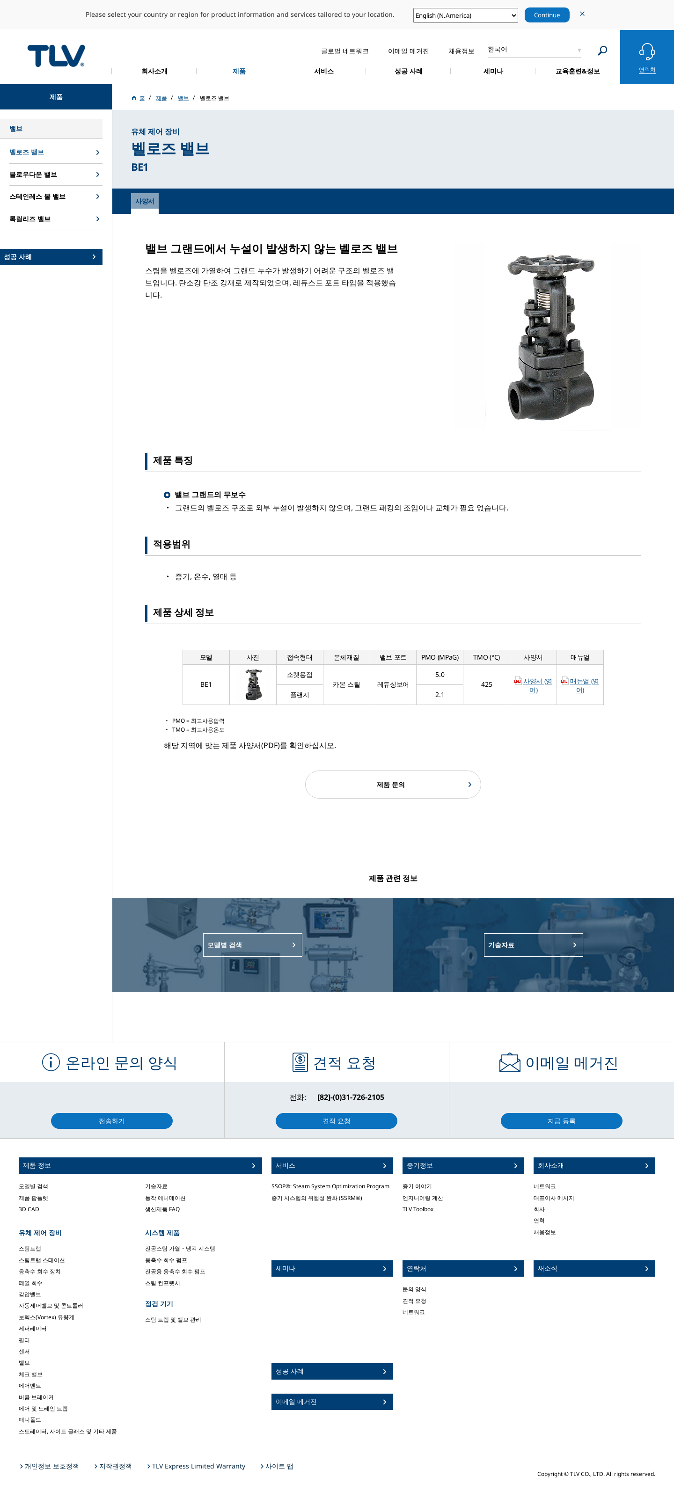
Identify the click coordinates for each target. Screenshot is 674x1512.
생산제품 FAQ (162, 1209)
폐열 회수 (31, 1283)
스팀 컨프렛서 (162, 1283)
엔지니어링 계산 (423, 1198)
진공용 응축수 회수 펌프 (175, 1271)
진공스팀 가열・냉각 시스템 (180, 1248)
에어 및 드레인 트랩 (43, 1408)
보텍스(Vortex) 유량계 (46, 1317)
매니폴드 (30, 1420)
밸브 (24, 1363)
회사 (539, 1209)
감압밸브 (30, 1294)
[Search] (602, 51)
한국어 (497, 48)
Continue (547, 15)
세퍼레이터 (33, 1328)
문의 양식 (414, 1289)
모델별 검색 (33, 1186)
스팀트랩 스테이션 (42, 1260)
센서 (24, 1351)
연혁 (539, 1220)
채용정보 (545, 1232)
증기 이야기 (417, 1186)
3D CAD (29, 1209)
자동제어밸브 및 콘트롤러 (51, 1305)
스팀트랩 (30, 1248)
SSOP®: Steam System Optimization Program (330, 1186)
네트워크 (414, 1312)
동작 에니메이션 (165, 1198)
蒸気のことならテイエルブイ (56, 55)
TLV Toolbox (418, 1209)
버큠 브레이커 (36, 1397)
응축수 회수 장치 (40, 1271)
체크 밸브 (31, 1374)
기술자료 (156, 1186)
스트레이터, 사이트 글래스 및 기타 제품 (68, 1431)
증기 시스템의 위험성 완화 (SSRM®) (316, 1198)
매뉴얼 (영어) (584, 685)
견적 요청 (414, 1301)
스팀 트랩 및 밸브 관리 (173, 1319)
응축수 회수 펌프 (166, 1260)
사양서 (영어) (537, 685)
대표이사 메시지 (554, 1198)
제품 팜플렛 (33, 1198)
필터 (24, 1340)
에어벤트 (30, 1385)
